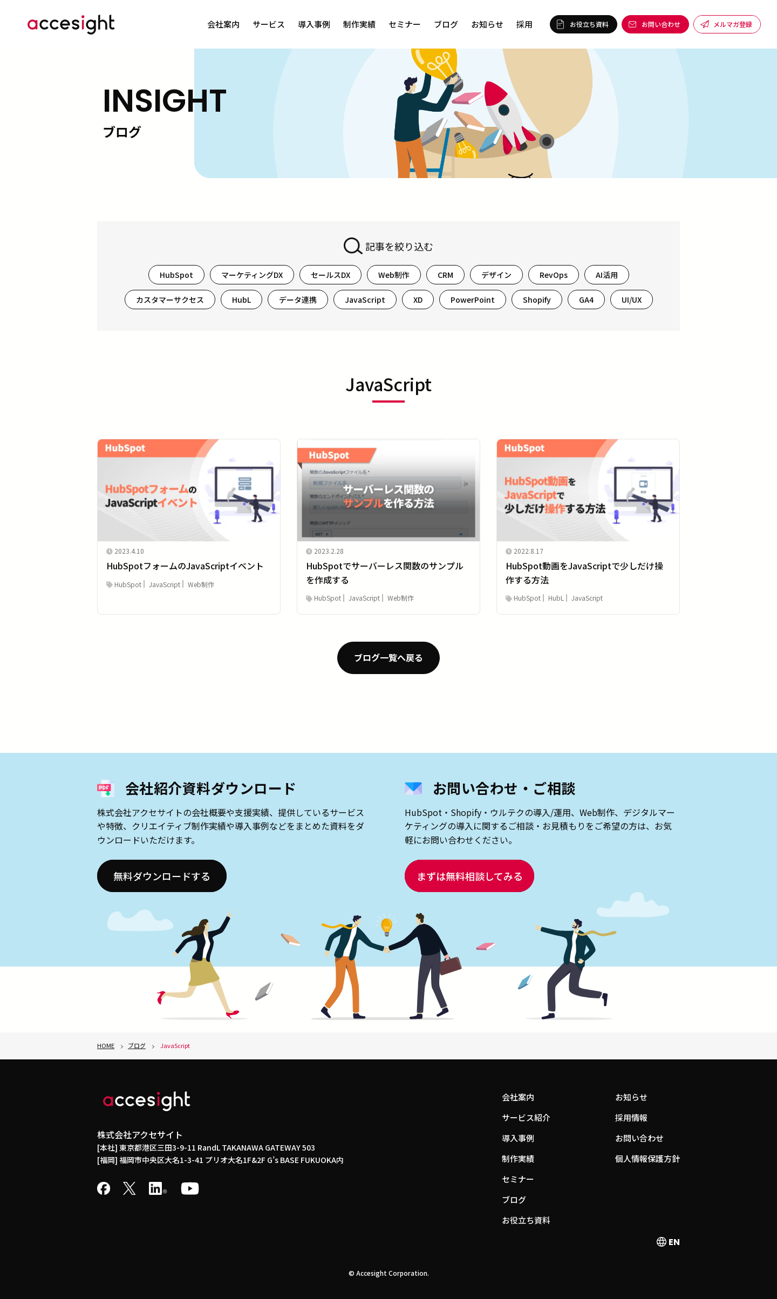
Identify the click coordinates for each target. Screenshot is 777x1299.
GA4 (586, 299)
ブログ (137, 1045)
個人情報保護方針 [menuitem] (647, 1158)
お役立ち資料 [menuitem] (526, 1220)
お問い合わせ (661, 24)
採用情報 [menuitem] (631, 1117)
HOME (105, 1045)
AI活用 (607, 274)
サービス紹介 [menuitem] (526, 1117)
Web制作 (394, 274)
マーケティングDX (252, 274)
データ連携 (298, 299)
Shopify (537, 299)
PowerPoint (473, 299)
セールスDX (330, 274)
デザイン (496, 274)
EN (668, 1242)
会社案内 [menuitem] (223, 24)
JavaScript (365, 299)
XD (417, 299)
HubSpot (176, 274)
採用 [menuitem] (524, 24)
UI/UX (632, 299)
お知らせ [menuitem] (487, 24)
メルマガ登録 (732, 24)
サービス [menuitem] (269, 24)
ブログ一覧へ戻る (388, 657)
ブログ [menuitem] (446, 24)
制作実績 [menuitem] (359, 24)
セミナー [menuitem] (404, 24)
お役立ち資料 (589, 24)
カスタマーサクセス (170, 299)
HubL (241, 299)
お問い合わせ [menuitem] (639, 1138)
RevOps (554, 274)
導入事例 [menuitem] (314, 24)
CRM (445, 274)
